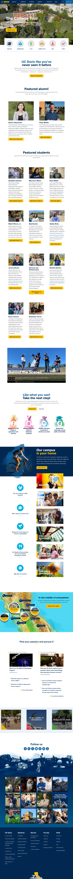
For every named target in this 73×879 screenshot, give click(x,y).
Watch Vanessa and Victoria (36, 292)
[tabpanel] (36, 364)
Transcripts (33, 846)
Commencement (21, 847)
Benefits (45, 844)
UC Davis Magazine (35, 849)
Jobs (57, 844)
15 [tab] (31, 381)
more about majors (27, 690)
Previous (9, 378)
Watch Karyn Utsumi (15, 337)
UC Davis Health (8, 836)
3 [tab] (18, 381)
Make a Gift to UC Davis (9, 862)
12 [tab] (28, 381)
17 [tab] (33, 381)
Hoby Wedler (52, 125)
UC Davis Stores (8, 848)
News (56, 1)
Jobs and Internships (22, 853)
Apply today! (32, 409)
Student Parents (21, 844)
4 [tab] (19, 381)
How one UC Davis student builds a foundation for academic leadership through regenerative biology (51, 690)
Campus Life (49, 1)
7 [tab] (22, 381)
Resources (46, 836)
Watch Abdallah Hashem (16, 201)
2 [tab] (17, 381)
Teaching (46, 838)
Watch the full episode (36, 76)
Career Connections (35, 840)
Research (40, 1)
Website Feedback (60, 850)
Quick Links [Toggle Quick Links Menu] (68, 1)
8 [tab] (23, 381)
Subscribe (41, 409)
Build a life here (42, 467)
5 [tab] (20, 381)
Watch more (11, 30)
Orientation (20, 836)
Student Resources (22, 838)
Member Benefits (35, 843)
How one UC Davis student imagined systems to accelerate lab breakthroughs (52, 683)
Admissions (23, 1)
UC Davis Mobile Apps (10, 854)
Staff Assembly (59, 847)
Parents (19, 856)
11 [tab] (27, 381)
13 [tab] (29, 381)
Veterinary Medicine (9, 838)
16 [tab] (32, 381)
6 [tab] (21, 381)
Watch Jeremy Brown (15, 288)
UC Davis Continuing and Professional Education (9, 843)
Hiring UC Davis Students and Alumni (10, 858)
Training (58, 838)
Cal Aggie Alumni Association (34, 836)
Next (13, 378)
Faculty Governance (48, 847)
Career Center (21, 850)
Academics (31, 1)
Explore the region (53, 606)
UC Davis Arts (8, 851)
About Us (14, 1)
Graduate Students (22, 841)
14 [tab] (30, 381)
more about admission (57, 696)
